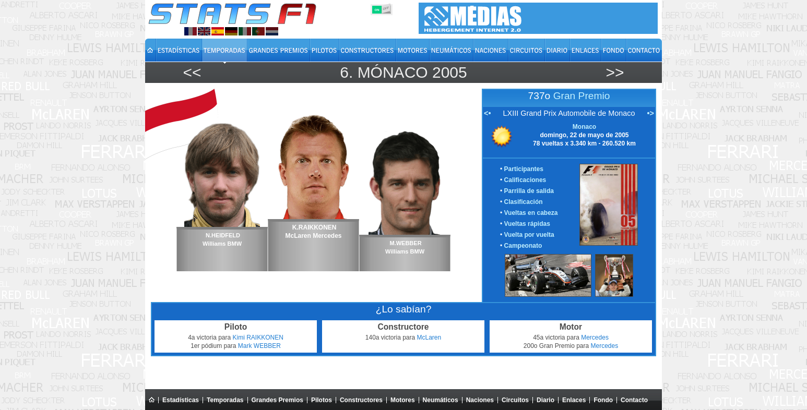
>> (615, 72)
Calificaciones (525, 180)
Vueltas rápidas (527, 223)
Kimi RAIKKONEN (258, 337)
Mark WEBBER (259, 345)
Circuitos (515, 400)
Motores (402, 400)
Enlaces (574, 400)
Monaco (584, 126)
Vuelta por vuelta (529, 234)
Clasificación (523, 202)
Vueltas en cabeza (531, 212)
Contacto (634, 400)
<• (487, 113)
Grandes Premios (277, 400)
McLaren (429, 337)
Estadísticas (180, 400)
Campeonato (523, 245)
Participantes (523, 169)
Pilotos (321, 400)
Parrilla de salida (529, 191)
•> (650, 113)
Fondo (603, 400)
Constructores (361, 400)
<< (192, 72)
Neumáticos (440, 400)
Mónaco (393, 72)
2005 (449, 72)
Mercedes (595, 337)
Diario (545, 400)
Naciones (480, 400)
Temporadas (225, 400)
